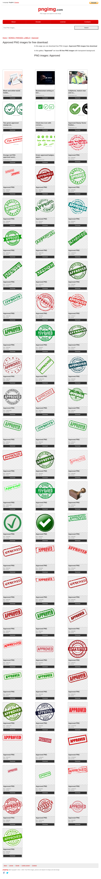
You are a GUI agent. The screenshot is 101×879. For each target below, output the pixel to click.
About (13, 22)
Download (12, 98)
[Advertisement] (18, 57)
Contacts (87, 22)
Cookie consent (26, 865)
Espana (17, 2)
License (62, 22)
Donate (38, 22)
